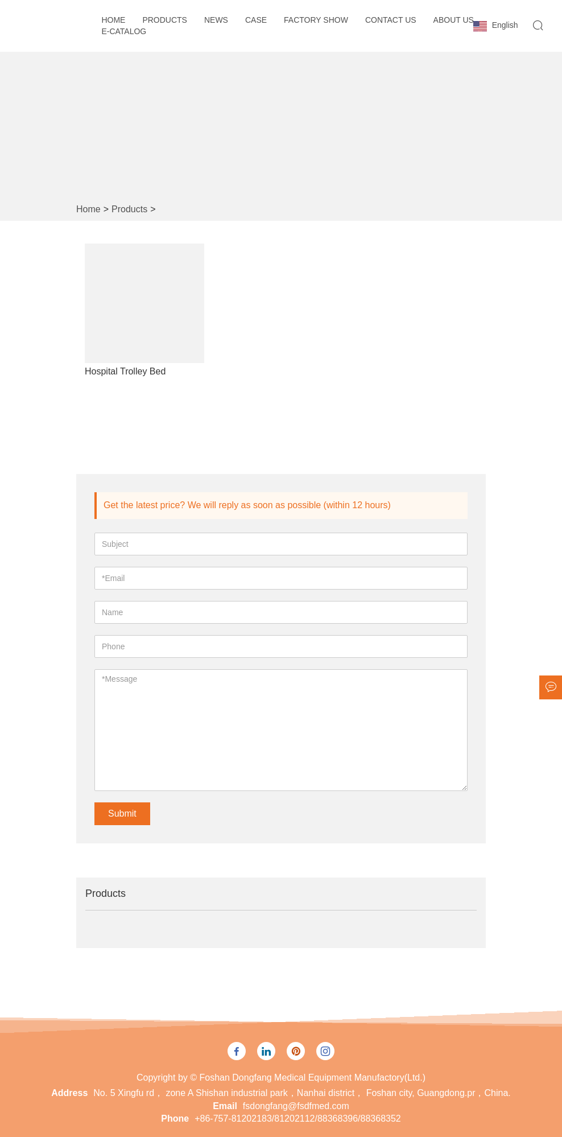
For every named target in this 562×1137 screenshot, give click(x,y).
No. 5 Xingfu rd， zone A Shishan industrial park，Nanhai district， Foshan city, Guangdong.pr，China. (301, 1093)
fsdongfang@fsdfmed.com (296, 1106)
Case (256, 19)
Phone (175, 1118)
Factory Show (316, 19)
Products (164, 19)
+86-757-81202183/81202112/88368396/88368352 (298, 1118)
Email (225, 1106)
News (216, 19)
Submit (122, 813)
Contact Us (390, 19)
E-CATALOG (123, 31)
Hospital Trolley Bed (125, 371)
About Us (453, 19)
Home (113, 19)
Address (69, 1093)
